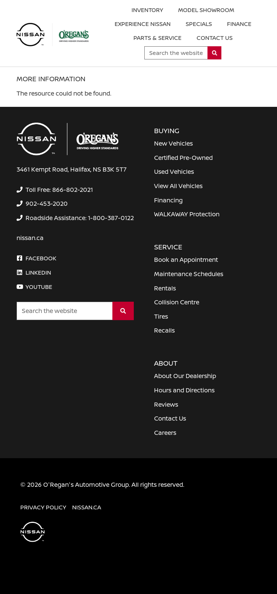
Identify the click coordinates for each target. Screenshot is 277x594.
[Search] (214, 52)
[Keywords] (176, 52)
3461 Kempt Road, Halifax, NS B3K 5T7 (72, 169)
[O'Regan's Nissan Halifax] (53, 34)
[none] (54, 189)
